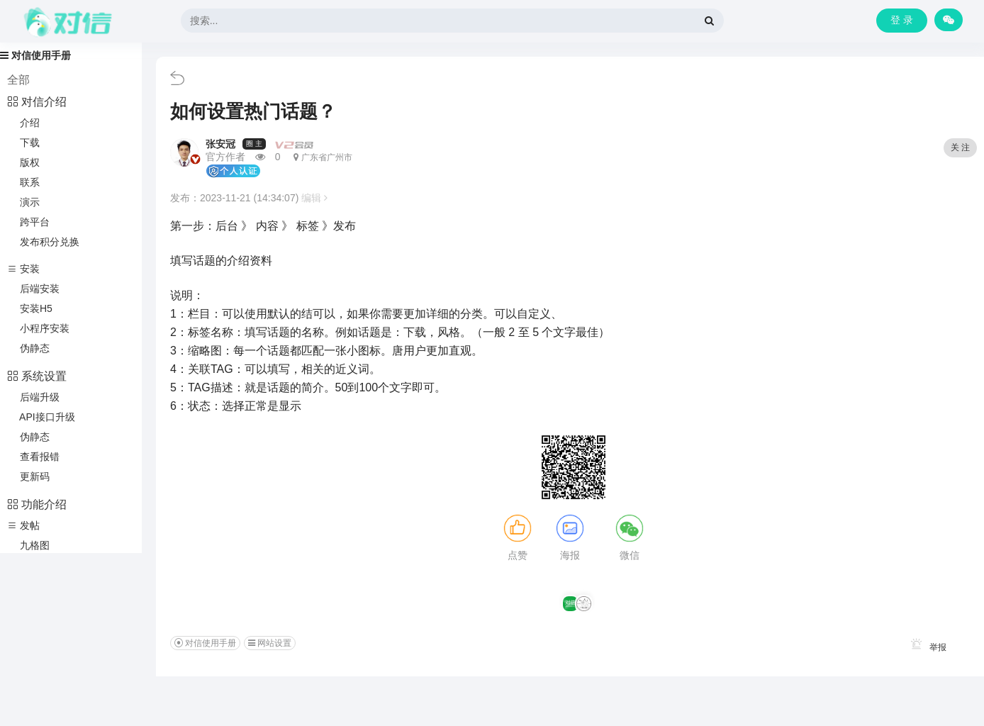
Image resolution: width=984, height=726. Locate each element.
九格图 (28, 545)
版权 (23, 162)
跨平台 (28, 222)
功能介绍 (37, 504)
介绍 (23, 122)
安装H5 (29, 308)
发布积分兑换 (43, 241)
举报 (926, 647)
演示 (23, 202)
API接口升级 (41, 417)
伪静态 (28, 348)
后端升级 (33, 397)
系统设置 (37, 376)
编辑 (314, 197)
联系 (23, 182)
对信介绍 (37, 102)
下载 (23, 142)
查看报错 (33, 456)
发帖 (23, 525)
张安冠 (220, 144)
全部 (18, 80)
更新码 (28, 476)
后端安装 (33, 288)
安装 (23, 268)
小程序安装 (38, 328)
